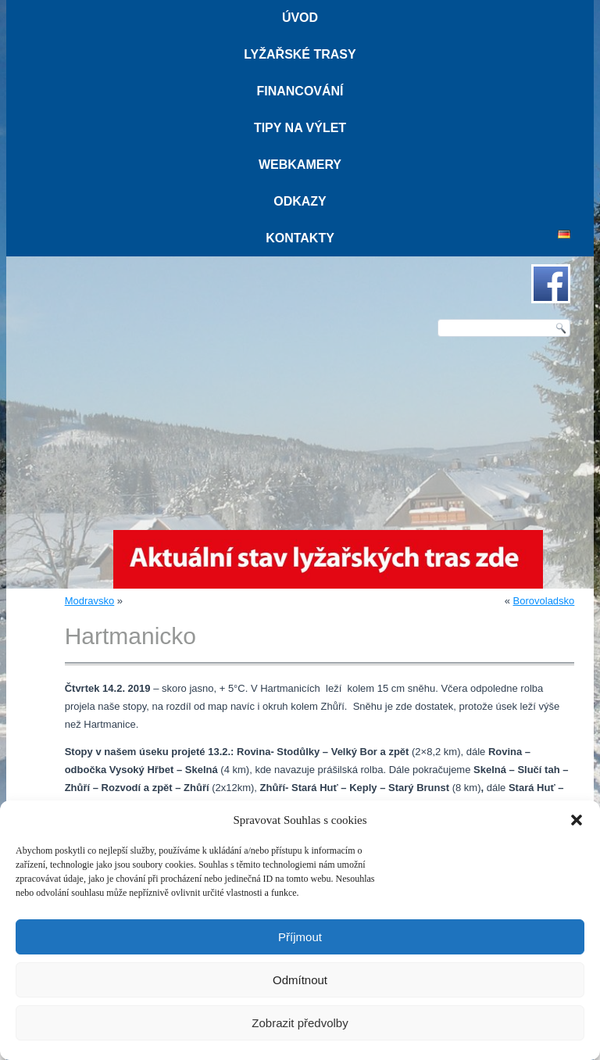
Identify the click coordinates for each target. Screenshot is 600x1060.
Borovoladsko (544, 601)
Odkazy (300, 201)
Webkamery (300, 164)
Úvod (300, 17)
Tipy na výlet (300, 127)
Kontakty (300, 238)
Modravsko (90, 601)
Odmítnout (300, 980)
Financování (299, 91)
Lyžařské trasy (299, 54)
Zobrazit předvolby (300, 1023)
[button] (576, 820)
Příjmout (300, 937)
